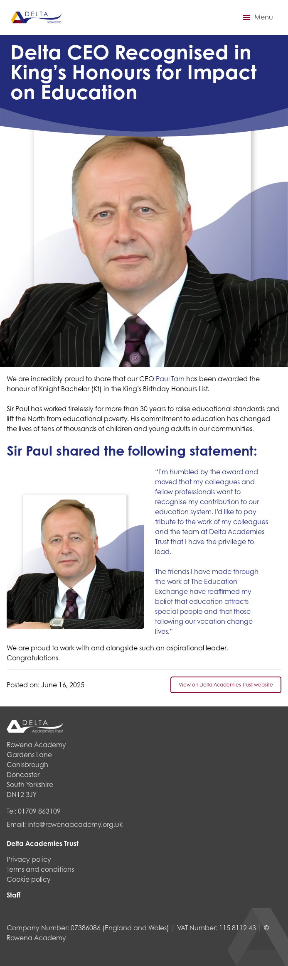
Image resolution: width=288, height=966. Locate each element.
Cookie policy (29, 879)
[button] (257, 17)
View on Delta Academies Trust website (226, 684)
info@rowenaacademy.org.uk (75, 824)
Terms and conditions (40, 869)
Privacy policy (29, 859)
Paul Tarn (170, 378)
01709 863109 (39, 811)
